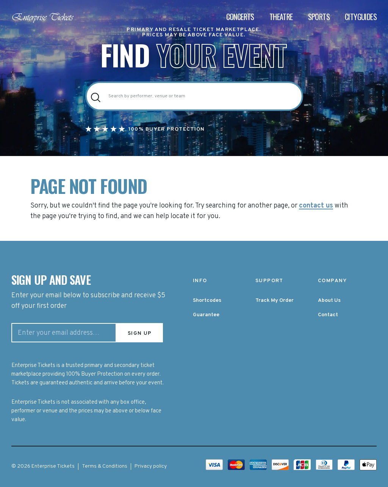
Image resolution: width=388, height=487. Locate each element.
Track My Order (274, 300)
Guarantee (206, 315)
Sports (319, 16)
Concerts (240, 16)
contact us (316, 206)
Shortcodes (207, 300)
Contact (328, 315)
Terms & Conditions (104, 466)
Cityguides (361, 16)
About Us (329, 300)
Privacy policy (151, 466)
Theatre (281, 16)
